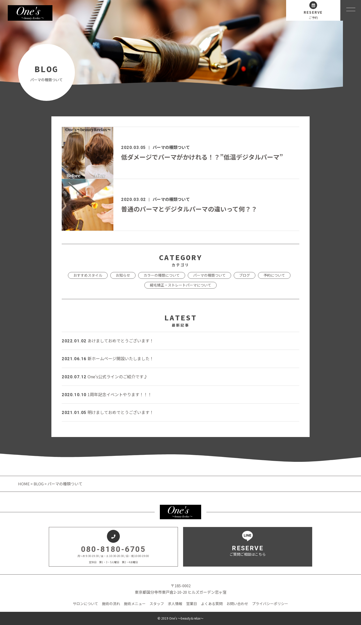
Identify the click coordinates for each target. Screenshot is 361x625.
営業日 (191, 603)
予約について (274, 275)
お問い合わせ (237, 603)
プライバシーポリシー (270, 603)
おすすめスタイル (87, 275)
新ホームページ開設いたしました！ (108, 358)
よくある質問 (212, 603)
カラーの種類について (162, 275)
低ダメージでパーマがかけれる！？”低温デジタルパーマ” (202, 156)
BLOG (39, 483)
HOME (24, 483)
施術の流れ (111, 603)
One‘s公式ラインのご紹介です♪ (105, 376)
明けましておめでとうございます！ (108, 412)
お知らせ (123, 275)
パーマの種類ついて (171, 147)
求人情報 (175, 603)
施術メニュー (135, 603)
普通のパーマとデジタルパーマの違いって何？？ (189, 208)
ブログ (244, 275)
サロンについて (85, 603)
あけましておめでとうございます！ (108, 340)
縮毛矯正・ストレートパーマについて (180, 285)
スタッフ (157, 603)
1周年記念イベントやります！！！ (107, 394)
